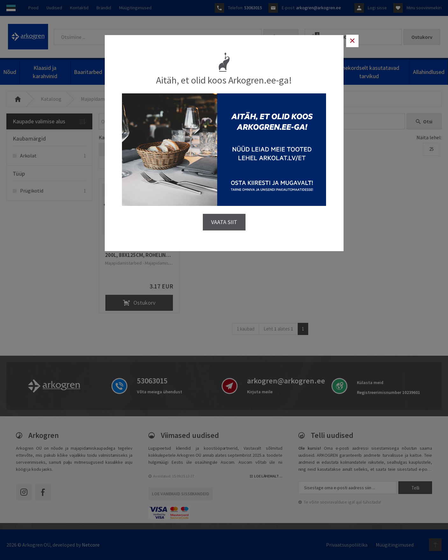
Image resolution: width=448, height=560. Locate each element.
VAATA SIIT (224, 221)
